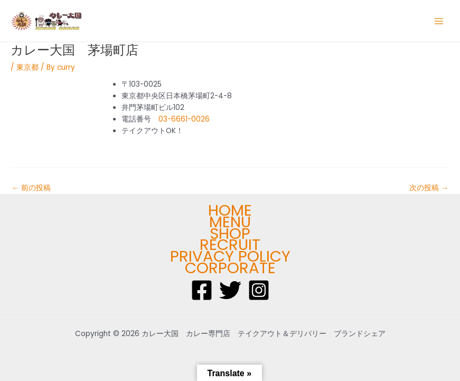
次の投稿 (428, 188)
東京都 (27, 67)
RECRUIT (230, 244)
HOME (230, 210)
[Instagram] (259, 290)
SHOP (230, 233)
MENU (230, 222)
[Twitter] (230, 290)
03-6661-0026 (184, 119)
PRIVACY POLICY (230, 256)
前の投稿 (31, 188)
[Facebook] (202, 290)
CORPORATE (230, 268)
